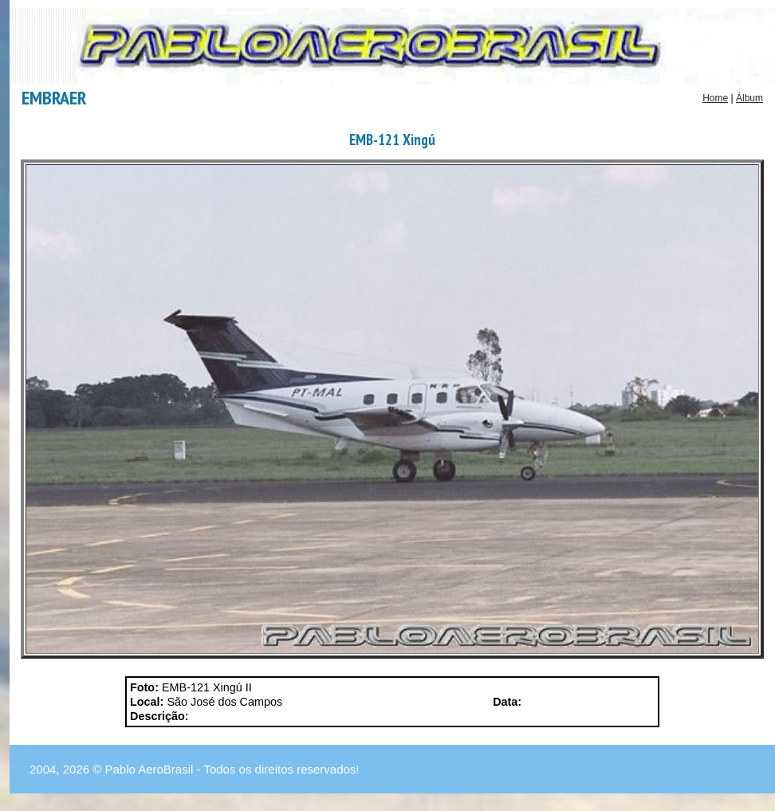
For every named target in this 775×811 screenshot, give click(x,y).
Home (715, 98)
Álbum (749, 98)
